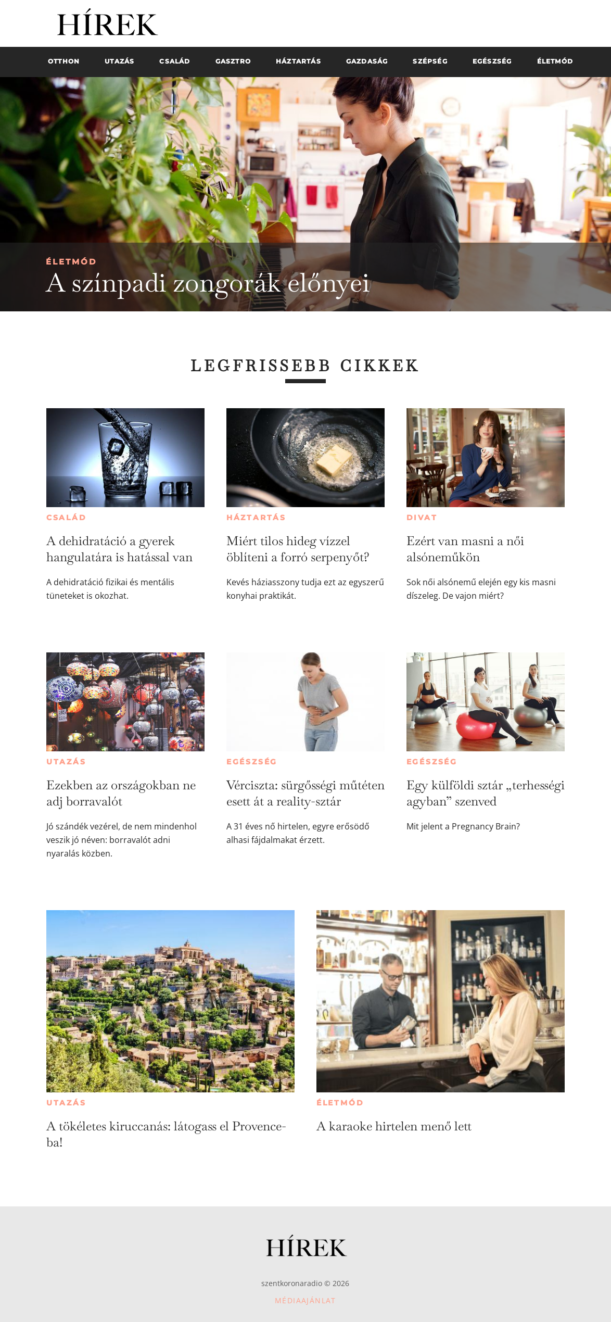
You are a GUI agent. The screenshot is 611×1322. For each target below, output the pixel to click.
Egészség (251, 761)
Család (66, 517)
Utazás (66, 761)
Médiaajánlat (305, 1300)
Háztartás (256, 517)
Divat (422, 517)
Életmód (71, 262)
